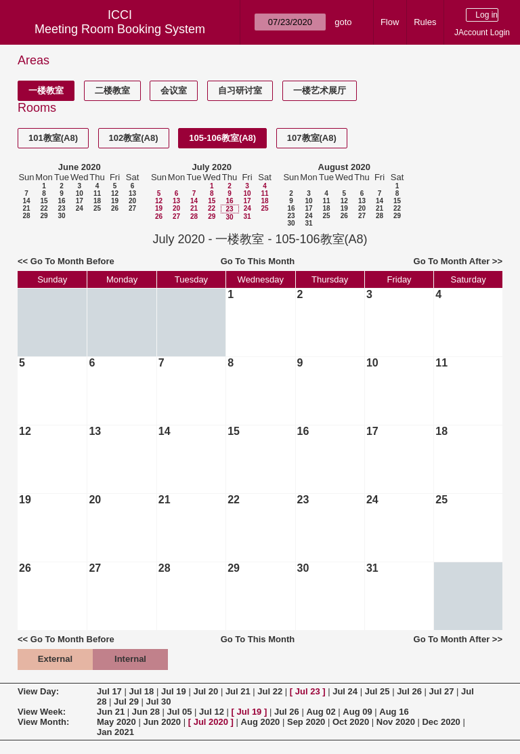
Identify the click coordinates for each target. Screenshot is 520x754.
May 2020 (116, 722)
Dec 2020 (441, 722)
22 (43, 208)
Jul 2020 (211, 722)
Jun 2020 (162, 722)
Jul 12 (211, 712)
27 (132, 208)
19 (114, 201)
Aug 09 (357, 712)
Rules (425, 22)
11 (97, 193)
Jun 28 (146, 712)
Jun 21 (111, 712)
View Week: (42, 712)
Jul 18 (141, 691)
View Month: (43, 722)
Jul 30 (158, 701)
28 (26, 215)
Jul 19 (173, 691)
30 (61, 215)
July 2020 (212, 167)
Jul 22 (269, 691)
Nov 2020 (395, 722)
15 (43, 201)
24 (79, 208)
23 (61, 208)
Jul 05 (179, 712)
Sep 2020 (306, 722)
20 (132, 201)
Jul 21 (238, 691)
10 (79, 193)
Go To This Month (258, 261)
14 (26, 201)
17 (79, 201)
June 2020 (79, 167)
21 (26, 208)
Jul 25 (377, 691)
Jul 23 (307, 691)
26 (114, 208)
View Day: (38, 691)
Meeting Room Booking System (120, 29)
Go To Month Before (72, 261)
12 (114, 193)
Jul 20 (205, 691)
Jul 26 (409, 691)
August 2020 (344, 167)
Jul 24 (345, 691)
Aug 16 (393, 712)
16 (61, 201)
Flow (390, 22)
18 (97, 201)
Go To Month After (452, 261)
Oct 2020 (350, 722)
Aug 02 (320, 712)
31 (247, 216)
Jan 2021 (115, 732)
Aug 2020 (260, 722)
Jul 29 (126, 701)
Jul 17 (109, 691)
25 (97, 208)
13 (132, 193)
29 (43, 215)
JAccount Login (482, 32)
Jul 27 (441, 691)
